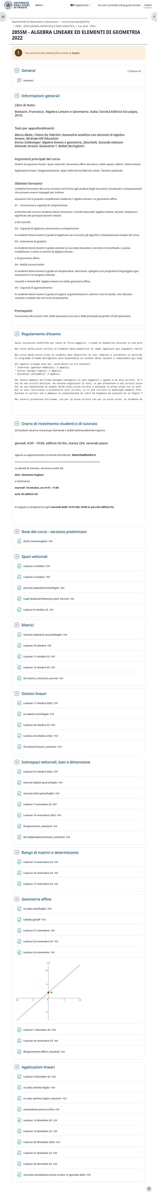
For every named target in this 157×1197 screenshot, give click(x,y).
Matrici (28, 625)
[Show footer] (149, 1189)
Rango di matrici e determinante (50, 852)
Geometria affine (36, 899)
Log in (148, 5)
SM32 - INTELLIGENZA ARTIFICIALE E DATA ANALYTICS (44, 26)
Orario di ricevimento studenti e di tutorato (59, 423)
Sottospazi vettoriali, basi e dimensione (56, 762)
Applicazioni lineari (38, 1067)
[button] (80, 5)
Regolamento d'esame (41, 334)
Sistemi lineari (34, 693)
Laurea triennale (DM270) (75, 21)
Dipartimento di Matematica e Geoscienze (35, 21)
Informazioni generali (41, 95)
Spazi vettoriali (34, 556)
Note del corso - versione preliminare (54, 531)
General (28, 70)
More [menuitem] (38, 5)
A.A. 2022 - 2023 (86, 26)
